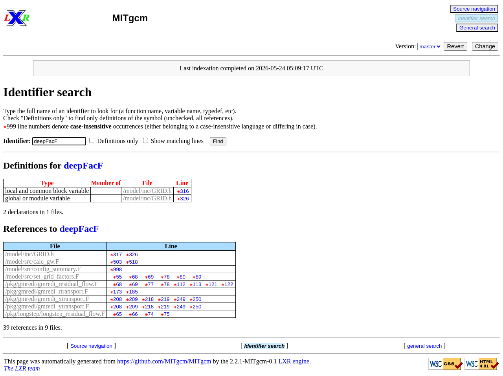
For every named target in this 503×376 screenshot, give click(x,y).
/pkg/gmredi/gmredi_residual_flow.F (51, 284)
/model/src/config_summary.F (43, 269)
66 (135, 314)
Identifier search (476, 18)
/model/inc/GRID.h (147, 190)
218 (149, 299)
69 (151, 277)
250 (197, 299)
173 (117, 292)
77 (151, 284)
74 (151, 314)
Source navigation (474, 9)
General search (477, 28)
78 (167, 277)
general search (424, 346)
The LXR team (22, 368)
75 (167, 314)
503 (117, 262)
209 (133, 299)
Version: (419, 46)
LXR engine (294, 361)
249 (181, 299)
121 (213, 284)
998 (117, 269)
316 (184, 191)
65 (119, 314)
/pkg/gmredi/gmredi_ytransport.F (47, 306)
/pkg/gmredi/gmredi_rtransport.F (46, 291)
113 (197, 284)
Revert (455, 46)
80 (182, 277)
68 (135, 277)
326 (184, 199)
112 (181, 284)
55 (119, 277)
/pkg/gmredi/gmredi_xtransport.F (47, 298)
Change (485, 46)
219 (165, 299)
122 (228, 284)
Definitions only (115, 141)
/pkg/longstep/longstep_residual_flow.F (55, 313)
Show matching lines (175, 141)
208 (117, 299)
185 (133, 292)
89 (199, 277)
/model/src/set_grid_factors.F (42, 276)
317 (117, 254)
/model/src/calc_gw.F (32, 261)
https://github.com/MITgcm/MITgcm (164, 361)
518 (133, 262)
